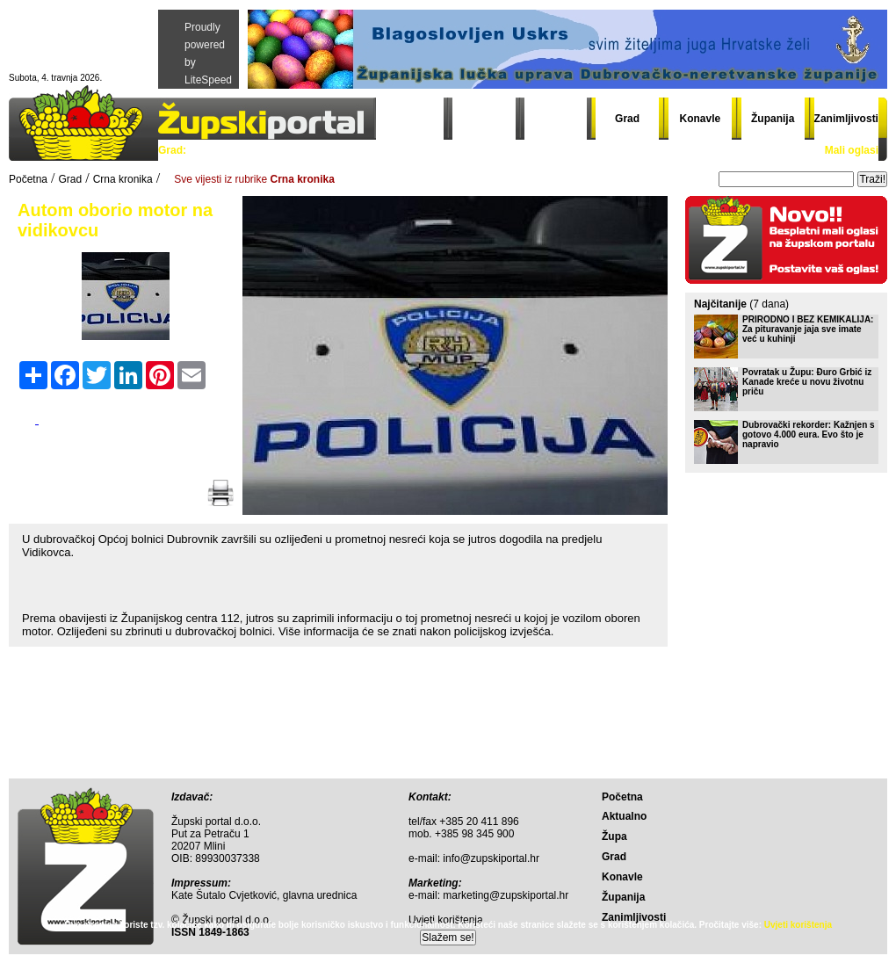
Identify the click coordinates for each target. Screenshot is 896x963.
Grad (627, 118)
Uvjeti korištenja (798, 925)
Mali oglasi (851, 150)
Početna (412, 118)
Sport (351, 150)
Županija (772, 118)
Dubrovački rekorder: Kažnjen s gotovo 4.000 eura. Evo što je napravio (808, 434)
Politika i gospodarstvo (256, 150)
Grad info (499, 150)
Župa (555, 118)
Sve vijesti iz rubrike (254, 179)
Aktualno (483, 118)
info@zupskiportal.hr (491, 858)
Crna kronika (420, 150)
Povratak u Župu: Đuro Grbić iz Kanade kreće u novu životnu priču (806, 381)
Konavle (700, 118)
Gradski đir (574, 150)
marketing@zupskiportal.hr (505, 895)
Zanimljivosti (846, 118)
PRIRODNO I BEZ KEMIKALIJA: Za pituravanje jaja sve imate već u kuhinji (807, 329)
